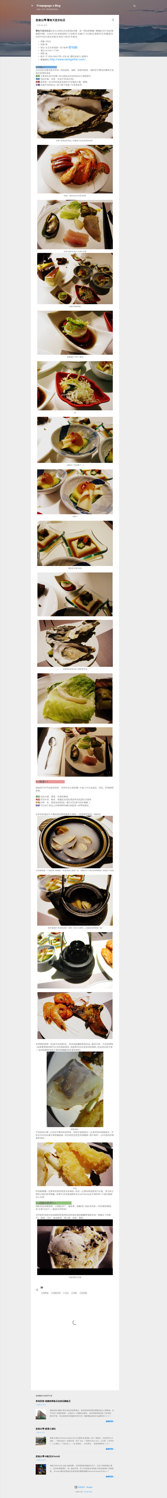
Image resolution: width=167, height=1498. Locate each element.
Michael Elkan (88, 1492)
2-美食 (74, 1293)
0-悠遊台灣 (55, 1293)
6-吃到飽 (83, 1293)
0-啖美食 (44, 1293)
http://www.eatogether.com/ (68, 59)
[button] (112, 20)
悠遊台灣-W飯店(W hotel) (48, 1456)
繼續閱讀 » (110, 1421)
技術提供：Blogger (84, 1487)
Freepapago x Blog (48, 5)
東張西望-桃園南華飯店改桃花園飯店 (53, 1401)
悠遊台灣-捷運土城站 (46, 1429)
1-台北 (66, 1293)
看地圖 (73, 47)
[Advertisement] (128, 50)
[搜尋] (134, 6)
